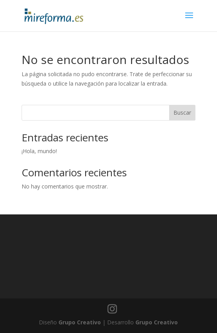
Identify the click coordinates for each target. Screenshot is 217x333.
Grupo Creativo (79, 322)
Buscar (182, 112)
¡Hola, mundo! (39, 151)
